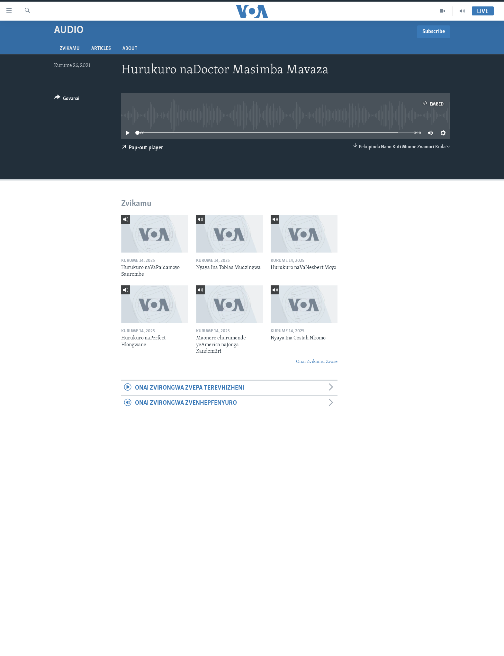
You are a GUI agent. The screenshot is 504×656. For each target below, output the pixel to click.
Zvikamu (70, 48)
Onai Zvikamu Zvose (317, 361)
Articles (101, 48)
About (129, 48)
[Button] (66, 99)
